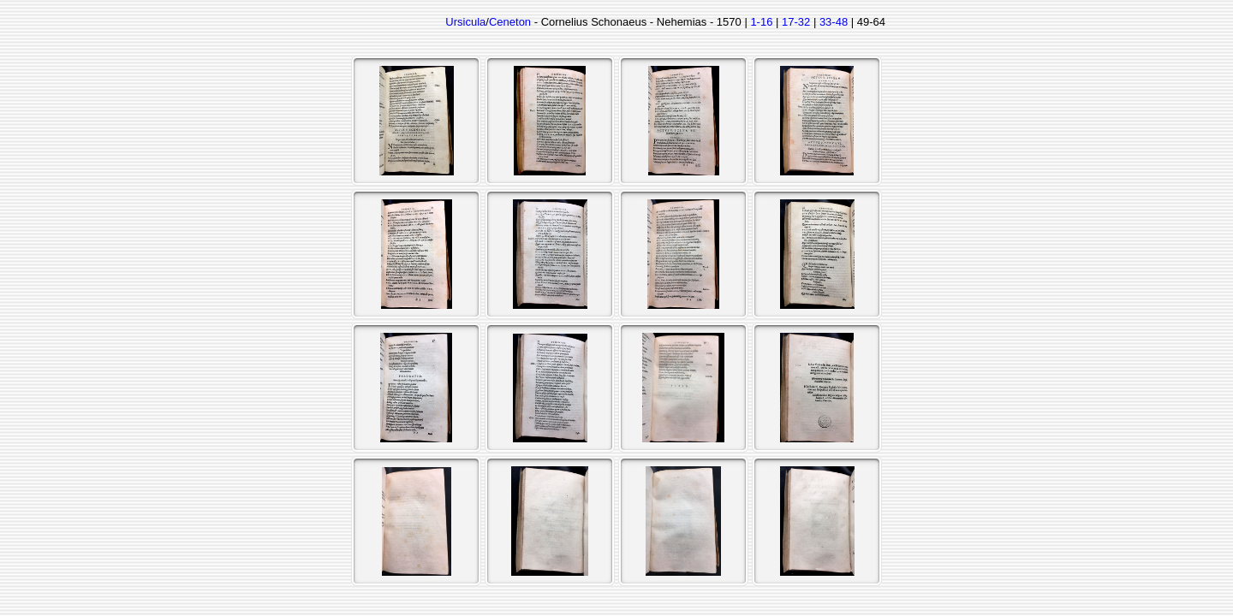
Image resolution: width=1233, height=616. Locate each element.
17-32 (796, 21)
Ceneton (510, 21)
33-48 (833, 21)
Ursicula (465, 21)
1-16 (761, 21)
